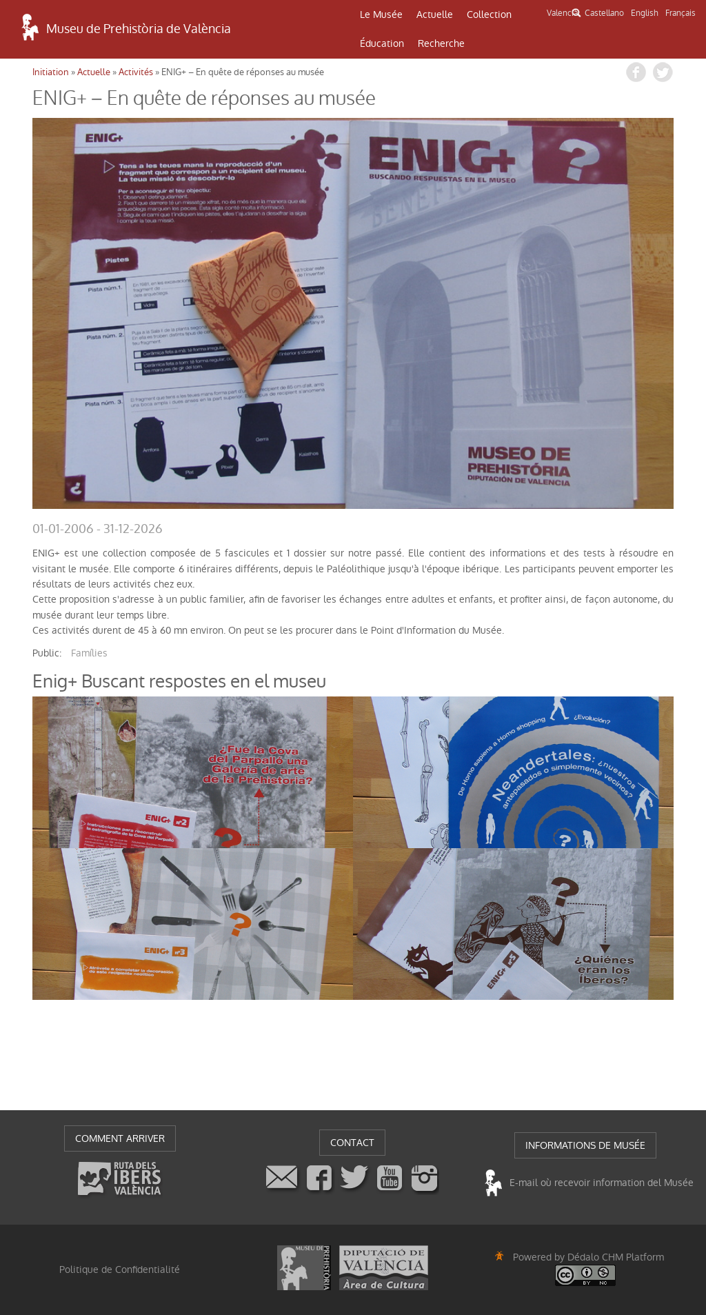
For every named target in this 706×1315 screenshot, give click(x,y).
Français (680, 13)
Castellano (604, 13)
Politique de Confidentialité (119, 1269)
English (644, 13)
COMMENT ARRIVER (120, 1138)
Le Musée (381, 14)
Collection (489, 14)
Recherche (441, 43)
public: (46, 653)
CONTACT (352, 1143)
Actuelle (434, 14)
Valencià (562, 13)
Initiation (50, 72)
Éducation (382, 43)
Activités (136, 72)
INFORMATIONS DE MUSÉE (585, 1145)
